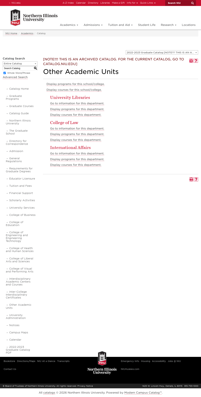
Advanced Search (15, 77)
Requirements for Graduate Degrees (19, 170)
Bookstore (9, 361)
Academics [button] (69, 25)
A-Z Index (68, 2)
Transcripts (63, 361)
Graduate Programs (14, 97)
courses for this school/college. (74, 89)
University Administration (16, 316)
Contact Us (10, 369)
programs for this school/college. (75, 84)
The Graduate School (17, 132)
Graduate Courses (21, 106)
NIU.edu (14, 2)
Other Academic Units (18, 306)
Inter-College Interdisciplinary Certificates (16, 294)
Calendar (81, 2)
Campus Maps (18, 332)
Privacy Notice (85, 386)
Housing (145, 361)
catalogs (49, 392)
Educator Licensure (22, 178)
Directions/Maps (26, 361)
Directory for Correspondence (17, 142)
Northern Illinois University (18, 122)
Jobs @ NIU (174, 361)
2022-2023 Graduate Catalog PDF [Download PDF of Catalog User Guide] (18, 349)
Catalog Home (19, 88)
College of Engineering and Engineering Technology (17, 236)
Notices (14, 325)
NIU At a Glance (46, 361)
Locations (189, 25)
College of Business (22, 215)
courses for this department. (75, 114)
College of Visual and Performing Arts (19, 270)
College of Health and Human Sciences (19, 250)
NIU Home (11, 33)
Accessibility (159, 361)
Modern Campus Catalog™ (143, 392)
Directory (93, 2)
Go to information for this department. (77, 103)
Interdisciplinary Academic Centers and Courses (18, 281)
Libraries (105, 2)
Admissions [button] (93, 25)
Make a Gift (118, 2)
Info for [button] (132, 2)
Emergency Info (130, 361)
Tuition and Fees (20, 185)
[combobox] (162, 52)
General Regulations (14, 160)
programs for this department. (77, 109)
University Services (22, 207)
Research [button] (168, 25)
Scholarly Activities (22, 200)
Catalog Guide (19, 113)
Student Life (146, 25)
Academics (27, 33)
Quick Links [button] (148, 2)
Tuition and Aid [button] (120, 25)
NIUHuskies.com (130, 369)
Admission (16, 151)
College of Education (14, 224)
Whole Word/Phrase (18, 73)
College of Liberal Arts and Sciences (19, 260)
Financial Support (21, 193)
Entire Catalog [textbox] (13, 63)
